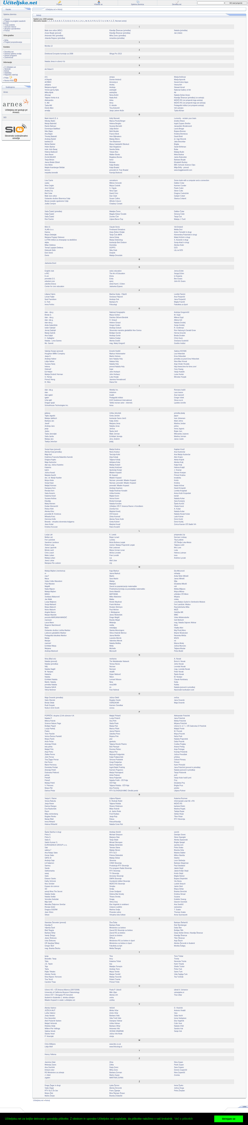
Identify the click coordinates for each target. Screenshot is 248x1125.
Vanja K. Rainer (51, 798)
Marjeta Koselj (114, 511)
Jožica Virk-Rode (115, 1034)
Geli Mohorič (179, 620)
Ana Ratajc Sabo (51, 853)
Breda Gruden (179, 336)
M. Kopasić (113, 475)
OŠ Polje (112, 783)
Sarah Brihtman (180, 147)
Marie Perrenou (51, 765)
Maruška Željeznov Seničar (55, 904)
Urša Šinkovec (50, 941)
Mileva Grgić (179, 317)
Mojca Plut (113, 752)
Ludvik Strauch (179, 884)
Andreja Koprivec (115, 488)
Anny (111, 103)
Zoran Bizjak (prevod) (53, 33)
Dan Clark (113, 196)
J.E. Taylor (49, 964)
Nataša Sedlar (50, 897)
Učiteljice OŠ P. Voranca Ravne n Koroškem (126, 506)
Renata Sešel (50, 907)
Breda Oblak (49, 703)
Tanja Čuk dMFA (115, 235)
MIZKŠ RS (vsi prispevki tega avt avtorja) (189, 103)
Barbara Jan (49, 421)
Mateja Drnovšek (115, 255)
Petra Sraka (178, 847)
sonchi (176, 832)
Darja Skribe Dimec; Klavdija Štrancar (188, 933)
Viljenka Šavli (50, 928)
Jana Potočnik (179, 718)
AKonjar (48, 95)
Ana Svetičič (179, 904)
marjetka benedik (51, 173)
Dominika (113, 245)
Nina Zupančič (179, 1072)
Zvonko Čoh (114, 217)
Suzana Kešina (50, 498)
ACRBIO (48, 82)
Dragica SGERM (51, 910)
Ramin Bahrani (50, 126)
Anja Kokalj (113, 457)
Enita (111, 279)
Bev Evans (178, 279)
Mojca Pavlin (50, 739)
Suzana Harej (50, 364)
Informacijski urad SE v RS (184, 801)
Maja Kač (48, 454)
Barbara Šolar (114, 925)
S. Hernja (48, 377)
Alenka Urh (113, 995)
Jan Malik (48, 599)
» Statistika (7, 73)
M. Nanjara (49, 672)
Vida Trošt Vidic (115, 1018)
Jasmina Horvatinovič (117, 379)
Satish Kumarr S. (51, 842)
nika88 (111, 672)
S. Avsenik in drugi (181, 240)
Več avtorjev (178, 108)
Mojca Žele (49, 1093)
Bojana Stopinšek (181, 879)
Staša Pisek (113, 723)
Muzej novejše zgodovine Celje (57, 201)
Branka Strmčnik (180, 891)
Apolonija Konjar (115, 470)
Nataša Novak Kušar (182, 514)
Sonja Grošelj (179, 325)
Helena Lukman (180, 553)
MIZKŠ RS (178, 804)
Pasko (47, 731)
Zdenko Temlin (50, 974)
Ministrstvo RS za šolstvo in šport (122, 941)
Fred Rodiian (114, 814)
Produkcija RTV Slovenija (119, 866)
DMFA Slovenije (115, 879)
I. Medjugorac (114, 612)
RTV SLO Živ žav (51, 1091)
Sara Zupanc (179, 1067)
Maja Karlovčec (50, 462)
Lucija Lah (49, 535)
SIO (4, 117)
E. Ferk (47, 302)
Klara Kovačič (114, 527)
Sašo (47, 876)
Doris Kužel (178, 519)
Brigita (176, 144)
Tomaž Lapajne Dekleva (54, 248)
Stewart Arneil (179, 87)
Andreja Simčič (115, 832)
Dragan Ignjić (50, 403)
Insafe (111, 395)
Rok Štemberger (180, 925)
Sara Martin (113, 579)
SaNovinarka (50, 871)
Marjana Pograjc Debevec (55, 237)
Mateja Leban (50, 558)
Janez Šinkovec (51, 938)
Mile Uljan (113, 992)
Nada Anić (113, 98)
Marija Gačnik (50, 333)
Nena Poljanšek (115, 778)
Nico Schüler (50, 884)
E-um (47, 276)
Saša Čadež (49, 217)
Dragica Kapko (50, 460)
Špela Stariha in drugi (53, 832)
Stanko (176, 858)
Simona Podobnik (116, 760)
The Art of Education (117, 273)
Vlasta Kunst (179, 506)
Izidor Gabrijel (50, 328)
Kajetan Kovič (179, 449)
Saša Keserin (50, 493)
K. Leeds (112, 535)
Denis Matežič (114, 591)
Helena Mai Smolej (116, 894)
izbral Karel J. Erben (117, 284)
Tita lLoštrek (178, 540)
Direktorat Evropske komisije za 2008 (59, 54)
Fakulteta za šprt (115, 946)
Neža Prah (178, 736)
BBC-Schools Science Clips (184, 165)
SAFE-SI (48, 858)
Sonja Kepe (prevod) (53, 449)
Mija (175, 581)
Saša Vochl (178, 1016)
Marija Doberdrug (116, 240)
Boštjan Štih (178, 930)
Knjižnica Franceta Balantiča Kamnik (59, 457)
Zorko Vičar (113, 1013)
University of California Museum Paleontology (62, 992)
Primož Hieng (50, 379)
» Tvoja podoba (9, 25)
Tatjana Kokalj (114, 460)
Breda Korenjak (115, 501)
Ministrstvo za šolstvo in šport (120, 943)
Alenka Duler (179, 245)
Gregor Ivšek (179, 398)
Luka (176, 550)
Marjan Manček (50, 615)
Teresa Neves (114, 664)
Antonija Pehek (50, 744)
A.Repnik (48, 80)
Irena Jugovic (179, 429)
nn (110, 687)
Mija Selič (48, 902)
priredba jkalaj (179, 413)
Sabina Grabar (115, 338)
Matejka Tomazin (115, 966)
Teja (46, 966)
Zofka (111, 1065)
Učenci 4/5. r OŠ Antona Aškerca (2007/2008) (62, 990)
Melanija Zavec (50, 1065)
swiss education (115, 271)
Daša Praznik (179, 741)
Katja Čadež (49, 214)
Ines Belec (49, 165)
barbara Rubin (179, 806)
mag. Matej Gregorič (117, 343)
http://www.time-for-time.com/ (185, 367)
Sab (46, 847)
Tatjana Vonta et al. (52, 98)
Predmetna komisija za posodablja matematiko (127, 589)
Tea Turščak (178, 977)
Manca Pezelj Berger (117, 121)
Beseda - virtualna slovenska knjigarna (59, 522)
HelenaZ (48, 369)
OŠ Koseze (113, 514)
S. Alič (47, 103)
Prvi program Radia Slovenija (120, 868)
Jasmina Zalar (50, 1062)
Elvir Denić (49, 253)
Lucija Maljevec (50, 602)
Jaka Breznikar (179, 142)
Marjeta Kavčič (50, 475)
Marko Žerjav (50, 1096)
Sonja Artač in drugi (181, 242)
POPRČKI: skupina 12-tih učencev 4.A (59, 716)
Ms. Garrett (49, 343)
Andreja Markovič (51, 651)
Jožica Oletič (114, 698)
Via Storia (178, 881)
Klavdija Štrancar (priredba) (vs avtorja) (189, 98)
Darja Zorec (113, 1067)
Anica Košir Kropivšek (182, 493)
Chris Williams (50, 1044)
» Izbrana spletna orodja (12, 54)
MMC (176, 615)
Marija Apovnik (179, 80)
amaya (112, 77)
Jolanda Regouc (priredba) (55, 38)
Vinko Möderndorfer (181, 617)
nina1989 (112, 685)
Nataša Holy (114, 364)
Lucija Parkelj (50, 729)
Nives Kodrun (114, 452)
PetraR (47, 778)
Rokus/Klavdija (115, 822)
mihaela (177, 573)
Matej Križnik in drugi (182, 237)
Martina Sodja (114, 910)
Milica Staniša (179, 855)
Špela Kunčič (179, 504)
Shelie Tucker (179, 966)
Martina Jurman (180, 436)
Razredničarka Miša (181, 607)
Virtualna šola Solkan (117, 915)
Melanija (112, 623)
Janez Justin (179, 439)
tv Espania (178, 276)
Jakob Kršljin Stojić (181, 871)
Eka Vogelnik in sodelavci (119, 904)
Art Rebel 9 (49, 69)
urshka (112, 1000)
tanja (47, 956)
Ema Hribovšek (180, 356)
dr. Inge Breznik (180, 139)
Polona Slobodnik (116, 855)
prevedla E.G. (50, 279)
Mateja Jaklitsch (51, 418)
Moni (176, 625)
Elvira (111, 276)
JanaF (47, 423)
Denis (47, 255)
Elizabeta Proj (179, 783)
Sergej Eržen (179, 273)
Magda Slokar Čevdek (117, 214)
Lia (110, 558)
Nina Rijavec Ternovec (53, 977)
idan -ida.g (49, 390)
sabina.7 (48, 850)
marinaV (48, 643)
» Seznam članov (9, 27)
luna (175, 555)
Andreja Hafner (50, 359)
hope (111, 369)
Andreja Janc (50, 426)
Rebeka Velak (50, 1026)
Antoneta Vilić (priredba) (54, 36)
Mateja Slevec (114, 850)
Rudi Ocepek (50, 705)
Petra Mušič (178, 651)
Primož (176, 762)
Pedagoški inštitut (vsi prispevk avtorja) (189, 105)
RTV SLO (113, 853)
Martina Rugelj (179, 809)
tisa (110, 964)
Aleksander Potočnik (182, 716)
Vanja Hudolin (179, 372)
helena (47, 367)
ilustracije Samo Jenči (117, 418)
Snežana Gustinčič (181, 341)
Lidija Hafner (49, 361)
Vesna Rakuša (50, 801)
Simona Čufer (179, 214)
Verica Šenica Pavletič (53, 736)
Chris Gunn (178, 338)
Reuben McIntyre (115, 607)
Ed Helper (48, 372)
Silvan (47, 915)
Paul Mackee (50, 584)
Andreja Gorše (114, 336)
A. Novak (177, 659)
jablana (47, 413)
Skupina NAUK (50, 687)
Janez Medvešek (115, 615)
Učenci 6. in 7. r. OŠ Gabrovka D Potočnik (190, 726)
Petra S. (48, 837)
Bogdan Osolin (115, 700)
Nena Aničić (113, 95)
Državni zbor (49, 1070)
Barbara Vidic (114, 1016)
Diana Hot (113, 382)
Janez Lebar (49, 560)
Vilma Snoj (113, 902)
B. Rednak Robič (115, 801)
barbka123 (49, 142)
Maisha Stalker (179, 853)
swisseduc (178, 907)
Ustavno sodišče (115, 907)
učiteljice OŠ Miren (181, 594)
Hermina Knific (50, 519)
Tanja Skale (113, 840)
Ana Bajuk (49, 134)
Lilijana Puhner (179, 791)
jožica (176, 426)
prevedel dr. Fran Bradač (118, 170)
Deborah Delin (50, 250)
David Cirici (113, 193)
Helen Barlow (50, 147)
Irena (111, 405)
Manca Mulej (179, 643)
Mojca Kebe (49, 480)
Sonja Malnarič (50, 604)
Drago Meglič (114, 617)
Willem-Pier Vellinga (52, 1028)
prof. (176, 775)
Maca (47, 579)
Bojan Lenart (114, 537)
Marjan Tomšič (114, 974)
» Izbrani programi (10, 56)
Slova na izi (178, 400)
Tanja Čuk (178, 217)
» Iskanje (6, 19)
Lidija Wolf (49, 1047)
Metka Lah (49, 537)
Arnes (5, 92)
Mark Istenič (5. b (51, 118)
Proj (175, 780)
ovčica (176, 698)
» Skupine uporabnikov (11, 29)
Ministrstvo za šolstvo (117, 928)
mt (175, 641)
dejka (47, 242)
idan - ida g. (49, 317)
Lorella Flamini (179, 294)
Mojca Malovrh (50, 607)
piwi (110, 739)
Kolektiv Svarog (180, 899)
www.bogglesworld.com (183, 170)
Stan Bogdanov (115, 147)
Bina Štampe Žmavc (117, 1093)
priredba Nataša (51, 685)
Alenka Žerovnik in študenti (184, 943)
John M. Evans (179, 281)
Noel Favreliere (50, 299)
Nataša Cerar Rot (116, 824)
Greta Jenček (114, 416)
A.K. (46, 77)
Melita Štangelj (115, 948)
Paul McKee (114, 610)
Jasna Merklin (114, 635)
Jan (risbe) (178, 33)
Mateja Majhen (50, 591)
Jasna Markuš (114, 573)
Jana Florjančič (180, 299)
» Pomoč (6, 31)
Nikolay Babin (50, 121)
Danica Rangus (50, 806)
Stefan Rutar (179, 814)
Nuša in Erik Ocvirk (52, 708)
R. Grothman (179, 328)
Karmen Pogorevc (116, 770)
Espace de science (52, 886)
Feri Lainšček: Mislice (182, 604)
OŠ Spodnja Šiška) (52, 943)
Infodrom (112, 392)
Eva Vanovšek (50, 1018)
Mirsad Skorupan (115, 842)
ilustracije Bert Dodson (118, 242)
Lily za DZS (178, 250)
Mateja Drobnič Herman (54, 374)
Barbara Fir (113, 302)
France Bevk (114, 134)
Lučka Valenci (50, 1013)
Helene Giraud (114, 323)
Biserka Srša (179, 850)
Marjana (48, 648)
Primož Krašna (179, 475)
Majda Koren (114, 496)
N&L (46, 666)
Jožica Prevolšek (180, 754)
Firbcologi (113, 304)
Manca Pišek (114, 729)
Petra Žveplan (179, 1091)
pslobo (176, 788)
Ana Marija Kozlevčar (182, 454)
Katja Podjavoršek (116, 757)
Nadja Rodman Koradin (118, 491)
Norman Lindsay (180, 537)
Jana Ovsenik (179, 700)
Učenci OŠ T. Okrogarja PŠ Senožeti (59, 995)
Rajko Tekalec (50, 972)
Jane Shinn (49, 912)
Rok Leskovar (114, 548)
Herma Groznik (180, 333)
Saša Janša (49, 436)
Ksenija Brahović (115, 173)
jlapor (176, 416)
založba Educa (50, 284)
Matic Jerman (114, 434)
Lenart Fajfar (50, 297)
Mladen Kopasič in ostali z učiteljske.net (60, 1000)
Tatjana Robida (115, 804)
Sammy (48, 866)
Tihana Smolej (114, 897)
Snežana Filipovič (116, 297)
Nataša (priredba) (181, 30)
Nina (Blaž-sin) (50, 659)
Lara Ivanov (178, 392)
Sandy (47, 868)
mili (175, 586)
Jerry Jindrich (114, 439)
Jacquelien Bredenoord (183, 126)
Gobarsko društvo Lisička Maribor (57, 630)
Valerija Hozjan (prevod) (54, 351)
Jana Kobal (49, 524)
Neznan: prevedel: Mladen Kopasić (122, 480)
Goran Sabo (49, 855)
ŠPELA (112, 938)
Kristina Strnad (179, 894)
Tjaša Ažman (179, 111)
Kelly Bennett (114, 118)
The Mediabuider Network (119, 661)
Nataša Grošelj (179, 323)
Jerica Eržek (179, 271)
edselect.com (50, 281)
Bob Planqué (114, 747)
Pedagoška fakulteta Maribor (56, 635)
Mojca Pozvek (179, 734)
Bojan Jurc (178, 431)
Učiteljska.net (50, 9)
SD (46, 889)
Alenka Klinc (49, 511)
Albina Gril (178, 320)
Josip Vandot (50, 1016)
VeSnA (112, 1008)
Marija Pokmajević (116, 773)
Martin (111, 576)
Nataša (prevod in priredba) (184, 687)
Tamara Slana (114, 847)
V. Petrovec (49, 785)
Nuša (176, 682)
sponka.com (178, 845)
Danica (47, 232)
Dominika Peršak (51, 767)
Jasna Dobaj (114, 237)
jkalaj (111, 442)
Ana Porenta (114, 788)
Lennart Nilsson (115, 679)
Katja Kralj (178, 465)
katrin (47, 470)
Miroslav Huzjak (180, 377)
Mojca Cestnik (114, 186)
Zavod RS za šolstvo (117, 933)
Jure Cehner (49, 188)
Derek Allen (49, 108)
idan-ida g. (49, 323)
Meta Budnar (179, 154)
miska (176, 599)
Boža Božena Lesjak (117, 542)
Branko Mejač (114, 620)
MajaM (47, 586)
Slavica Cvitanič (180, 198)
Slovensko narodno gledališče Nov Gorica (125, 330)
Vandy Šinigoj (50, 935)
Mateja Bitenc (114, 139)
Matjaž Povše (179, 729)
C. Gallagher (49, 338)
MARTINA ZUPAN (116, 1078)
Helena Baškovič (51, 152)
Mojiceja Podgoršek (116, 754)
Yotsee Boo (113, 152)
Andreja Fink (114, 299)
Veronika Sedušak (52, 899)
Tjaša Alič (48, 105)
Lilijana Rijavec (115, 798)
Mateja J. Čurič (180, 219)
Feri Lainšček (50, 540)
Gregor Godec (114, 325)
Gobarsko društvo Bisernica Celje (57, 198)
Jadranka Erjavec (116, 286)
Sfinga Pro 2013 (115, 54)
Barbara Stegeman (181, 863)
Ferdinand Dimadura (117, 229)
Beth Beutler (114, 131)
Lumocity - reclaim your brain (185, 118)
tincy (111, 959)
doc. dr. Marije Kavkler (53, 478)
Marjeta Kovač (114, 524)
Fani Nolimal (114, 690)
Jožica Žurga (179, 1088)
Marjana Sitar (114, 837)
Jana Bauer (49, 154)
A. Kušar (177, 509)
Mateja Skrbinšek (116, 845)
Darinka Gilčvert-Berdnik (118, 317)
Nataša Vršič (179, 1026)
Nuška (176, 685)
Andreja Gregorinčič (181, 312)
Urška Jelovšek (115, 413)
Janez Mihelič (179, 579)
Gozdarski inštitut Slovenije (119, 881)
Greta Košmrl (114, 522)
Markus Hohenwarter (117, 354)
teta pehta (48, 747)
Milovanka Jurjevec (181, 434)
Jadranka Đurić (50, 263)
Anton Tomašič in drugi (183, 232)
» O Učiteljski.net (9, 67)
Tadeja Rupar (179, 811)
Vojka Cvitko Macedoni (53, 581)
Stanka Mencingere (116, 630)
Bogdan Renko (50, 816)
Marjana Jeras (114, 423)
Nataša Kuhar (179, 498)
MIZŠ (176, 610)
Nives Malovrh (50, 610)
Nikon (111, 677)
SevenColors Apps (181, 82)
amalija (47, 111)
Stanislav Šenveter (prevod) (55, 922)
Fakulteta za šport (181, 304)
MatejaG (112, 584)
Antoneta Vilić (114, 1028)
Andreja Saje (50, 860)
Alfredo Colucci (115, 201)
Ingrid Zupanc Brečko (182, 123)
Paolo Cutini (178, 188)
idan (46, 392)
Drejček (112, 253)
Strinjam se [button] (228, 1118)
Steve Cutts (178, 191)
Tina (111, 956)
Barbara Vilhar (114, 1026)
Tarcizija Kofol (114, 454)
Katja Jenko (113, 421)
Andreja (112, 87)
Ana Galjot (49, 336)
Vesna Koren (114, 498)
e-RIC (47, 273)
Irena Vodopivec (180, 1018)
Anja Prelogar (179, 749)
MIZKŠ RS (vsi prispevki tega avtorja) (188, 100)
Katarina (48, 467)
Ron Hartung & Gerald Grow (185, 330)
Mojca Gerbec (114, 315)
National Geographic (117, 312)
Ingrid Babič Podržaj (117, 767)
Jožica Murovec (180, 646)
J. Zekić (48, 1075)
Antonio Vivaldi (179, 1010)
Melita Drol (178, 229)
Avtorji (60, 9)
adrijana (48, 85)
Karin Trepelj (179, 964)
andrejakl (112, 90)
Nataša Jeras (114, 426)
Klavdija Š (48, 925)
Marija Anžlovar (180, 77)
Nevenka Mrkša (180, 635)
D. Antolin (113, 105)
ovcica (111, 708)
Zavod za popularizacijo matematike (123, 586)
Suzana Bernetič (115, 126)
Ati (175, 92)
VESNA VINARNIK (116, 1031)
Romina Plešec (115, 749)
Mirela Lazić (49, 550)
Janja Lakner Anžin (116, 111)
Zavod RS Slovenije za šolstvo (121, 930)
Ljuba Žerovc (114, 1085)
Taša (46, 961)
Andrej (111, 85)
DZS (176, 248)
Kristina (177, 483)
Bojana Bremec (180, 131)
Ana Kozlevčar (179, 452)
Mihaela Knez (50, 517)
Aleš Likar (113, 560)
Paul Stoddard (179, 866)
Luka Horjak (113, 377)
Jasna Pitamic (114, 731)
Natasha (48, 674)
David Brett (178, 136)
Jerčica (112, 429)
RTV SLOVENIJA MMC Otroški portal (123, 791)
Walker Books (114, 154)
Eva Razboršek (50, 809)
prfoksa (177, 757)
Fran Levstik (114, 555)
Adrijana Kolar (114, 462)
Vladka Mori (178, 628)
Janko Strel (178, 886)
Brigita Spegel (179, 842)
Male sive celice (51, 196)
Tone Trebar (178, 956)
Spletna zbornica (9, 14)
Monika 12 (49, 46)
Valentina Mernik (115, 641)
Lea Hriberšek (179, 354)
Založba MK (178, 612)
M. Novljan (178, 677)
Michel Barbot (50, 144)
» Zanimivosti (8, 57)
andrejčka (113, 92)
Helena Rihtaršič (51, 824)
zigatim (47, 1078)
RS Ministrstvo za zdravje (54, 1072)
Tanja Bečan (49, 160)
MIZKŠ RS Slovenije (117, 884)
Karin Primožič (179, 765)
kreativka (177, 478)
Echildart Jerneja (115, 436)
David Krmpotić (180, 488)
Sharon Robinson (116, 806)
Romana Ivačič (179, 390)
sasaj (47, 873)
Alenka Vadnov (50, 1008)
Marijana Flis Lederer (53, 563)
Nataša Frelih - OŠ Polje (118, 780)
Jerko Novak (179, 664)
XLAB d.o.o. (49, 229)
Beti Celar (48, 193)
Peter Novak (179, 672)
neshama (112, 659)
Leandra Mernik (115, 638)
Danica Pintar (50, 791)
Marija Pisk (113, 726)
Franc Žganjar (114, 1091)
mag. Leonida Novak (182, 669)
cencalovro (113, 180)
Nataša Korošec (115, 504)
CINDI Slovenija (115, 863)
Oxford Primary (180, 760)
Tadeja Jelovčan (51, 442)
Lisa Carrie (49, 180)
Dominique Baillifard (52, 129)
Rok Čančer (49, 219)
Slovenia (112, 860)
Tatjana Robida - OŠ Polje (119, 785)
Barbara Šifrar (50, 933)
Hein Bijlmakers (115, 136)
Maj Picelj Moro (180, 630)
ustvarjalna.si (179, 992)
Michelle (112, 648)
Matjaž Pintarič (115, 716)
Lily (110, 563)
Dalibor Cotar (179, 183)
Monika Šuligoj (179, 946)
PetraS (47, 780)
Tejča (47, 969)
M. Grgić (177, 315)
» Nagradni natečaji (10, 75)
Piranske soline (115, 912)
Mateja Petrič (50, 783)
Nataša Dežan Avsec (182, 95)
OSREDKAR (114, 703)
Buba (176, 149)
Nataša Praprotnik (181, 739)
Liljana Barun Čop (116, 219)
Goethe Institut (179, 343)
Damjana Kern (50, 488)
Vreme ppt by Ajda (52, 90)
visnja (111, 1036)
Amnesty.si (113, 82)
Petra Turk (178, 969)
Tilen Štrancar (179, 938)
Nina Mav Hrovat (180, 361)
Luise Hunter (179, 374)
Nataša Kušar (179, 511)
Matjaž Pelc (49, 749)
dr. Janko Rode (115, 811)
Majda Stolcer (179, 876)
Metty (111, 646)
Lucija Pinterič (114, 718)
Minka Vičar (113, 1010)
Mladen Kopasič (115, 473)
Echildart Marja (50, 646)
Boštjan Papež (50, 726)
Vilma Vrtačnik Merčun (117, 633)
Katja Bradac (114, 165)
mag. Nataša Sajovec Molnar (185, 623)
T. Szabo (177, 910)
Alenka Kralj (178, 462)
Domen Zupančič (180, 1070)
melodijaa (113, 628)
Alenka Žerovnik (115, 1088)
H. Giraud (113, 320)
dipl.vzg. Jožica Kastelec (54, 465)
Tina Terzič (49, 979)
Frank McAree (114, 604)
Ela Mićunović (179, 571)
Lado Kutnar (179, 517)
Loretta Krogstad (180, 491)
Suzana (177, 897)
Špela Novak (179, 674)
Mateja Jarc (49, 439)
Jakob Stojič (178, 868)
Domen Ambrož (115, 80)
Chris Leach (49, 553)
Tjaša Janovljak (51, 434)
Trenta (176, 959)
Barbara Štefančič (181, 922)
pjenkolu (112, 741)
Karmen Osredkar (116, 705)
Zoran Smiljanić (115, 891)
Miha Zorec (113, 1070)
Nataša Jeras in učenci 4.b (55, 61)
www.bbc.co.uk (115, 1044)
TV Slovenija (114, 873)
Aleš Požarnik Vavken (53, 1021)
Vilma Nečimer (50, 690)
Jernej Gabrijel (50, 330)
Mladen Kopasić (115, 478)
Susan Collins (114, 198)
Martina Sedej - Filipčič (118, 294)
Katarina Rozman (180, 798)
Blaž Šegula (49, 930)
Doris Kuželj (178, 522)
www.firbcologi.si (115, 1047)
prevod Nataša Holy (117, 367)
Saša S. (48, 840)
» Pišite (7, 78)
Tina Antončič (114, 108)
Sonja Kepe (49, 483)
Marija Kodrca (114, 449)
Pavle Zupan (179, 1065)
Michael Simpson (115, 835)
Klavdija (48, 501)
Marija (47, 638)
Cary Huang (178, 369)
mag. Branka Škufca (52, 948)
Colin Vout (178, 1023)
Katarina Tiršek (115, 961)
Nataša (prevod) (51, 661)
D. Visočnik (178, 1008)
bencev (47, 170)
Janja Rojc (113, 816)
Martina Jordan (180, 423)
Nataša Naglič (50, 669)
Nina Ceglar (49, 186)
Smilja (111, 889)
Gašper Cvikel (179, 196)
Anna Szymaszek (180, 915)
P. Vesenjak (49, 1036)
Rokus (111, 819)
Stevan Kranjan (180, 473)
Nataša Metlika (115, 643)
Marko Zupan (114, 1075)
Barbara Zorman (115, 1072)
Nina (111, 682)
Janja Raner (49, 804)
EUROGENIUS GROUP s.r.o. (56, 845)
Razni (47, 811)
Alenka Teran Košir (116, 519)
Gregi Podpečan (115, 762)
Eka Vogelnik (179, 1021)
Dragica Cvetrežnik (181, 193)
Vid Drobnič (178, 227)
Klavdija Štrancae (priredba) (120, 30)
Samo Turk (178, 972)
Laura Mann (49, 623)
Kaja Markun (114, 571)
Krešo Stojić (178, 873)
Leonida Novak (180, 666)
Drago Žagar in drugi (53, 1085)
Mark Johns (178, 421)
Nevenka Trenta (180, 961)
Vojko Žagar (49, 1088)
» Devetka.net (8, 52)
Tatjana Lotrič (179, 545)
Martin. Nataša (50, 682)
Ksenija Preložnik (180, 752)
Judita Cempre (50, 204)
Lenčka (112, 540)
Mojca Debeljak (50, 235)
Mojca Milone (179, 591)
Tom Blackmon (115, 142)
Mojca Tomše (114, 972)
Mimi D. (48, 227)
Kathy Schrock (50, 881)
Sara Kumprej (179, 501)
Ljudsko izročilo (180, 403)
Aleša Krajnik (179, 460)
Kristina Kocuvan (51, 527)
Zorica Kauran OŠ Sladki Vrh (185, 524)
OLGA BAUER (50, 157)
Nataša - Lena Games (53, 341)
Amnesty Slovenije (116, 876)
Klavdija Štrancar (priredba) (119, 33)
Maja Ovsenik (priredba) (54, 698)
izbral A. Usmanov (181, 990)
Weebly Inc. (113, 390)
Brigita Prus (178, 785)
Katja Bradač (114, 167)
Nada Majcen (50, 589)
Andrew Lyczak (180, 558)
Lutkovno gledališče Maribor (55, 633)
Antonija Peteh (50, 770)
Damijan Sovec (180, 835)
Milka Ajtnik (49, 92)
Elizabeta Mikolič (180, 584)
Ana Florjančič (179, 297)
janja (46, 429)
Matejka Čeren (115, 211)
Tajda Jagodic (50, 416)
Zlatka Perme (50, 754)
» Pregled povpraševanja (12, 42)
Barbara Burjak (180, 160)
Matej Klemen (50, 504)
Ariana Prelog (179, 747)
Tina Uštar (178, 995)
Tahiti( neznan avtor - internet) (120, 403)
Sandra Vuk (178, 1028)
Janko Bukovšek (180, 157)
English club (49, 271)
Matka (111, 599)
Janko (47, 431)
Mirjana (177, 597)
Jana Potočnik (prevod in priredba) (187, 767)
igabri (47, 398)
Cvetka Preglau (180, 744)
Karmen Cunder (180, 186)
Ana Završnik (50, 1067)
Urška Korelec (114, 493)
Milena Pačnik (50, 721)
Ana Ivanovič (179, 395)
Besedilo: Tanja (50, 959)
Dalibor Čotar (179, 211)
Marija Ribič (49, 819)
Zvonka (177, 1075)
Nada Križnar (179, 485)
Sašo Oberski (50, 700)
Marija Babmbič (51, 123)
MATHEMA (113, 594)
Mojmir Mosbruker (181, 633)
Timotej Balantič (51, 136)
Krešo (176, 480)
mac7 (47, 576)
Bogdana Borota (115, 157)
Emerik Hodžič (114, 351)
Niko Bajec (49, 131)
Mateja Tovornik (115, 977)
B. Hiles (48, 382)
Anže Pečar (49, 741)
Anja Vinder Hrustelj (181, 364)
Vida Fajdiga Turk (181, 974)
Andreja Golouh (115, 328)
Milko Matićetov (115, 597)
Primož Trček (114, 982)
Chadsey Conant (115, 204)
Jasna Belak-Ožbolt (52, 162)
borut (111, 160)
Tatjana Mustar (179, 648)
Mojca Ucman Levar (117, 550)
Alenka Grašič (114, 341)
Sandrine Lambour (52, 542)
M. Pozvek (178, 731)
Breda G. (48, 315)
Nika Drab (113, 250)
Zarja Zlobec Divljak (117, 232)
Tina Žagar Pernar (52, 760)
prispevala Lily (179, 535)
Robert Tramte (114, 979)
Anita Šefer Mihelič (181, 576)
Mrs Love (177, 548)
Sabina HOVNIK (180, 351)
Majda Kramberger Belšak (55, 167)
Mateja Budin (179, 152)
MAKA (47, 594)
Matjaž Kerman (50, 485)
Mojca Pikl (49, 788)
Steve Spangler (180, 837)
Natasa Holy (114, 361)
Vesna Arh (178, 85)
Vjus (175, 1013)
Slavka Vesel (50, 1034)
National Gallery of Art (182, 90)
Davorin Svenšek (180, 902)
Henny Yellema (50, 1054)
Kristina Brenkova (181, 134)
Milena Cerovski (115, 183)
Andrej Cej (49, 191)
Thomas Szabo (180, 912)
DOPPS (112, 248)
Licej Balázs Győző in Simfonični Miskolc (189, 602)
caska (47, 183)
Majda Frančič (179, 302)
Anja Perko (49, 752)
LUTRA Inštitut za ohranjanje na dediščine (61, 240)
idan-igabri (49, 395)
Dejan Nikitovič (115, 674)
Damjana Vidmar (115, 1021)
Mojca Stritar (179, 889)
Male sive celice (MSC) (53, 30)
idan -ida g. (49, 320)
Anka (111, 100)
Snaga (111, 899)
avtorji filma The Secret (53, 891)
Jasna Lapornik (50, 548)
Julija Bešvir (113, 129)
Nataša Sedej (50, 894)
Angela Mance (50, 612)
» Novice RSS (10, 81)
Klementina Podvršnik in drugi (185, 235)
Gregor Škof (49, 946)
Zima (111, 1062)
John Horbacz (114, 374)
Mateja (112, 581)
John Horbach (114, 372)
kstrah (176, 496)
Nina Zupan (178, 1062)
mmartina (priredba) (117, 38)
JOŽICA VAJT (50, 1010)
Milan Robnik (114, 809)
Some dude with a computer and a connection (191, 180)
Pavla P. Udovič (115, 990)
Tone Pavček (50, 734)
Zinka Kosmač (114, 517)
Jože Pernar (49, 757)
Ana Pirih (112, 721)
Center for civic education (54, 286)
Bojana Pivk (113, 736)
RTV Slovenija (179, 819)
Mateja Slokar (114, 858)
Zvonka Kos (113, 509)
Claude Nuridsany (181, 679)
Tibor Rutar (178, 816)
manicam (48, 620)
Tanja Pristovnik (180, 773)
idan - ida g (49, 312)
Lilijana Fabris (50, 294)
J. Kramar (178, 470)
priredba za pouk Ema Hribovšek (186, 359)
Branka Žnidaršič (115, 1096)
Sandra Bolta (114, 149)
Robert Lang (49, 545)
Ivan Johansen (179, 418)
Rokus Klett (49, 509)
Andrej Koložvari (115, 467)
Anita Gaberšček (51, 325)
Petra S (47, 835)
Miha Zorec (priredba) (117, 36)
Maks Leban (49, 555)
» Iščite (5, 40)
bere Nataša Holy (116, 359)
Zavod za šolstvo (115, 935)
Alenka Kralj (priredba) (53, 452)
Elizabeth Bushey (180, 162)
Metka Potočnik (180, 721)
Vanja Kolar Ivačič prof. (183, 778)
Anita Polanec (114, 775)
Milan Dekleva (50, 245)
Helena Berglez (115, 123)
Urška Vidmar (114, 1023)
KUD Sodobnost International (120, 400)
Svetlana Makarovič (52, 597)
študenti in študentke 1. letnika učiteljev (60, 997)
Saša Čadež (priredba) (53, 211)
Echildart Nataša (51, 679)
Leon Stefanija (179, 860)
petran (47, 775)
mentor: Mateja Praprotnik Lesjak (122, 545)
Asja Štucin (178, 941)
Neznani (112, 669)
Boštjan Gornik (115, 333)
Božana (112, 162)
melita (111, 625)
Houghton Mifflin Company (55, 354)
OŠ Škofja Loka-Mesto (182, 542)
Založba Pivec (114, 734)
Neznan (112, 666)
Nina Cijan (113, 191)
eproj (111, 281)
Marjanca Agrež (51, 87)
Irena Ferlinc (49, 304)
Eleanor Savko (50, 879)
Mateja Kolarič (114, 465)
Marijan (47, 641)
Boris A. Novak (179, 661)
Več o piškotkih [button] (183, 1118)
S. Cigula (112, 188)
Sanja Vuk (178, 1031)
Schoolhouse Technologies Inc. (57, 405)
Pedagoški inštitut (116, 398)
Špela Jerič (113, 431)
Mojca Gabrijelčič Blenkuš (119, 144)
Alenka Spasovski (181, 840)
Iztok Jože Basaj (51, 149)
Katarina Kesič (50, 496)
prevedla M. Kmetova (53, 514)
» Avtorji (6, 71)
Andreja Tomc (114, 969)
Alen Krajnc (178, 457)
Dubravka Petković (52, 773)
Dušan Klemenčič (51, 506)
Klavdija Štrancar (180, 935)
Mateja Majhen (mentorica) (55, 571)
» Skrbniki (7, 69)
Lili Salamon (49, 863)
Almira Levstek (115, 553)
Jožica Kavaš (50, 473)
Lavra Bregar (179, 129)
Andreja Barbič (50, 139)
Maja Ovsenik (179, 703)
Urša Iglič (48, 400)
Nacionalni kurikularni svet (184, 690)
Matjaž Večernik (51, 1023)
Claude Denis (114, 227)
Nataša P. (48, 718)
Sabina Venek (50, 1031)
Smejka (112, 886)
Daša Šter (178, 928)
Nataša (47, 677)
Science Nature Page (53, 723)
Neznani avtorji (120, 21)
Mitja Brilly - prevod (181, 167)
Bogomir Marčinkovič (53, 625)
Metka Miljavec (179, 589)
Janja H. (48, 356)
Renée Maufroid (115, 602)
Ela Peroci (49, 762)
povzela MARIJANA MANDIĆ (56, 617)
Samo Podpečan (115, 765)
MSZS (176, 638)
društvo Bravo (179, 121)
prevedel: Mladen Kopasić (119, 485)
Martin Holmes (114, 356)
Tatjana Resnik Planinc (118, 744)
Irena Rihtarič (50, 822)
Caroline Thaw (50, 982)
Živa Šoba (113, 922)
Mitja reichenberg (51, 814)
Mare (47, 628)
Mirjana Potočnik (180, 723)
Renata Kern (49, 491)
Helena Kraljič (179, 467)
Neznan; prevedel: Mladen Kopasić (122, 483)
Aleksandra (49, 100)
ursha (111, 997)
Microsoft (112, 651)
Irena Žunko (178, 1085)
